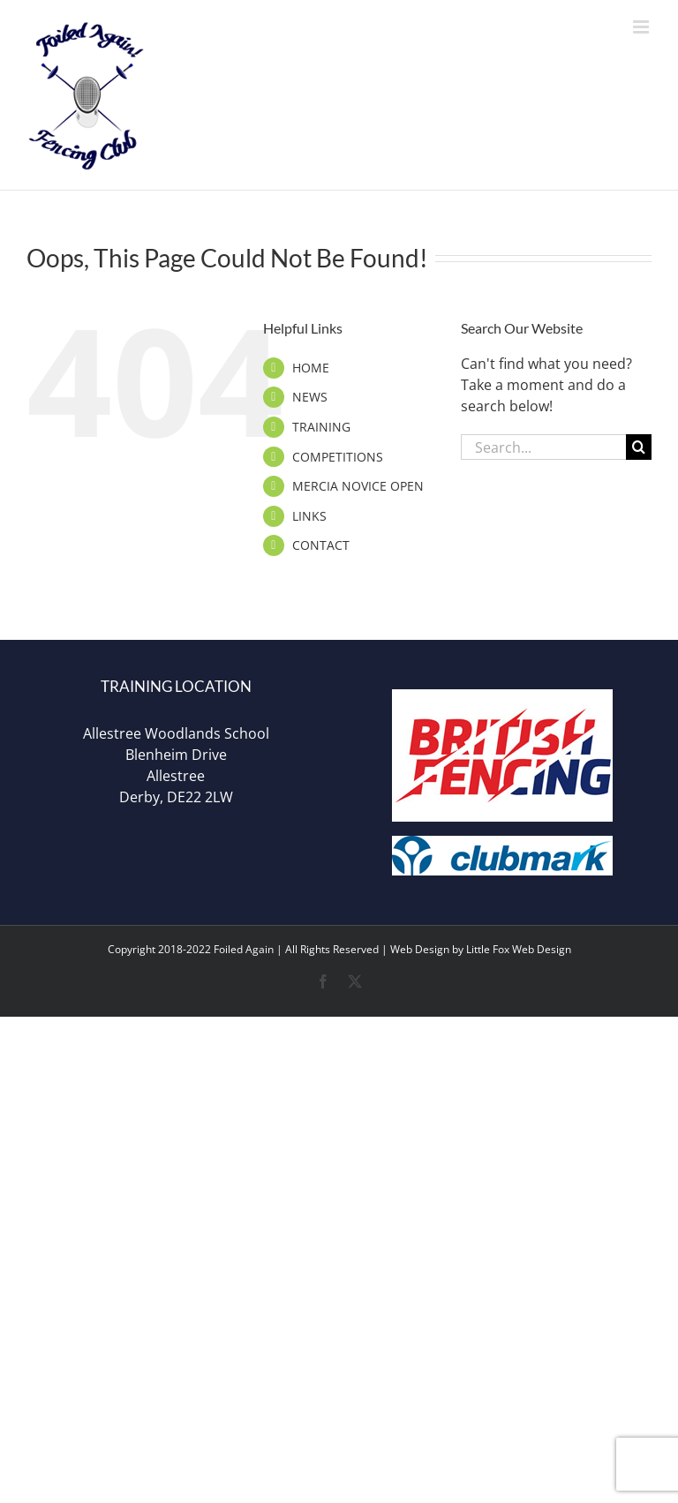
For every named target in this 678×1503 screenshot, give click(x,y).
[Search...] (543, 447)
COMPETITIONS (337, 456)
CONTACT (321, 545)
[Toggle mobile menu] (642, 27)
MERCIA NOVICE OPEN (358, 485)
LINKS (309, 515)
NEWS (310, 396)
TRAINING (321, 426)
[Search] (639, 447)
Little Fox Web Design (518, 949)
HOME (310, 367)
